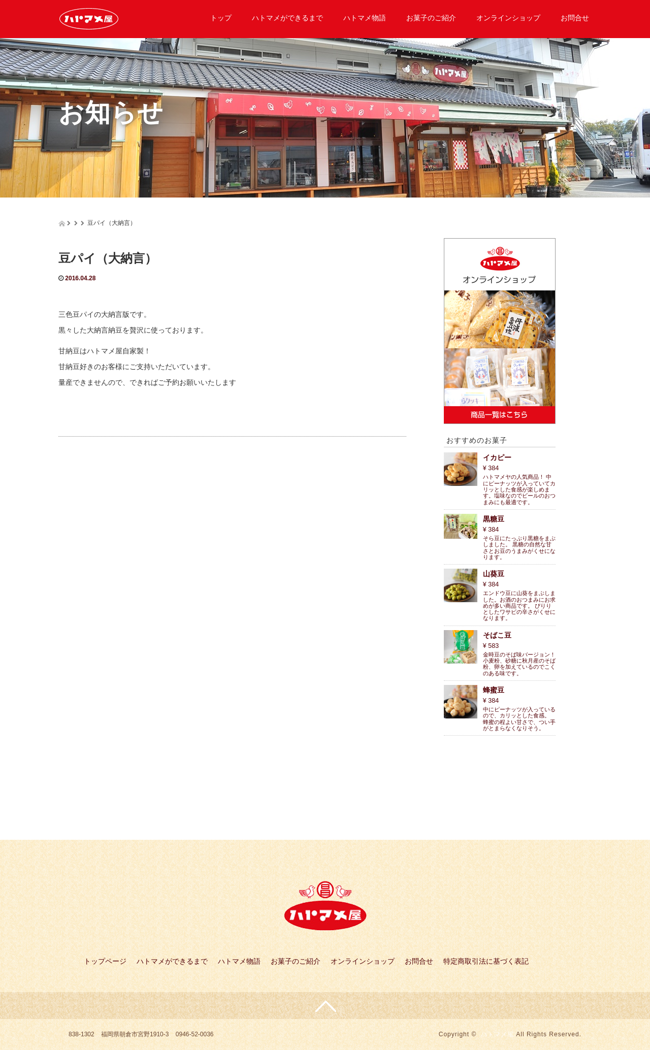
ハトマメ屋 (497, 1034)
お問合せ (575, 18)
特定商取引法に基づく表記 (486, 961)
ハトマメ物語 (364, 18)
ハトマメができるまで (287, 18)
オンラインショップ (508, 18)
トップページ (105, 961)
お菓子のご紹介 (431, 18)
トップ (221, 18)
